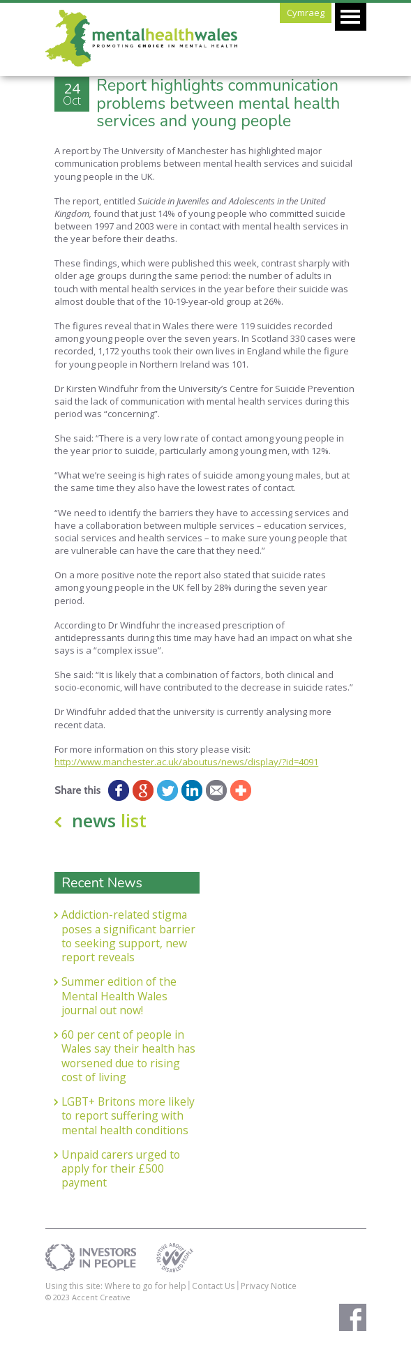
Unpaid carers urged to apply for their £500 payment (120, 1168)
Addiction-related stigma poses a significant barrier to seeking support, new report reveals (128, 936)
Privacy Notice (269, 1285)
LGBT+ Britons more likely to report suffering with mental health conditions (128, 1115)
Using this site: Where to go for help (115, 1285)
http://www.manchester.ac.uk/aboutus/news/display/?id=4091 (186, 761)
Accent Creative (101, 1297)
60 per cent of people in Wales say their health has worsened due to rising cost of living (128, 1056)
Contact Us (213, 1285)
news (109, 820)
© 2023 (58, 1297)
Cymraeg (305, 12)
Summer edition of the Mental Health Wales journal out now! (119, 995)
